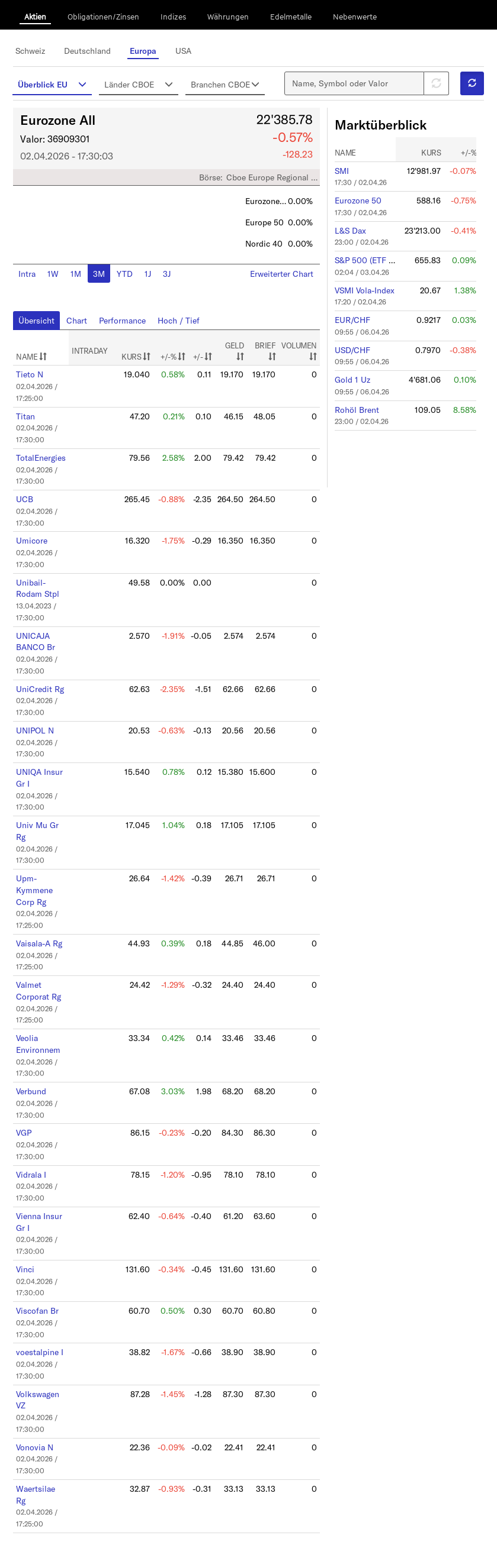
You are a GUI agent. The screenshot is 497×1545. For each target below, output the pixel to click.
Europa (146, 50)
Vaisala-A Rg (45, 918)
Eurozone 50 (354, 208)
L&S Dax (346, 236)
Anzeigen (36, 1511)
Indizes (173, 16)
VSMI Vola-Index (361, 293)
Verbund (37, 1059)
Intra (33, 280)
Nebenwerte (355, 16)
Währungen (228, 16)
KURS (140, 362)
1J (149, 280)
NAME (38, 362)
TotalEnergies (46, 458)
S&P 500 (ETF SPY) (365, 265)
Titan (31, 419)
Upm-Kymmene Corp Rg (40, 868)
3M (102, 280)
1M (80, 280)
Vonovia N (40, 1396)
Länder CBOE (141, 84)
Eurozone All (64, 129)
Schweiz (36, 50)
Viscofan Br (43, 1267)
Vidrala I (37, 1137)
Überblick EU (57, 84)
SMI (339, 179)
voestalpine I (45, 1306)
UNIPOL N (41, 717)
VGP (30, 1098)
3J (167, 280)
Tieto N (35, 379)
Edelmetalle (291, 16)
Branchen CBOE (224, 89)
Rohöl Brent (353, 407)
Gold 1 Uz (348, 378)
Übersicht (42, 326)
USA (186, 50)
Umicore (37, 537)
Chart (81, 326)
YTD (127, 280)
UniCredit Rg (45, 677)
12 (281, 1501)
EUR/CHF (349, 322)
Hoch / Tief (180, 326)
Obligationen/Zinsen (103, 16)
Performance (126, 326)
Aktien (35, 16)
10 (238, 1501)
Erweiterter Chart (280, 280)
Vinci (31, 1227)
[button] (465, 87)
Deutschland (92, 50)
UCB (31, 497)
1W (59, 280)
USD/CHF (349, 350)
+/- (204, 362)
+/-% (177, 362)
